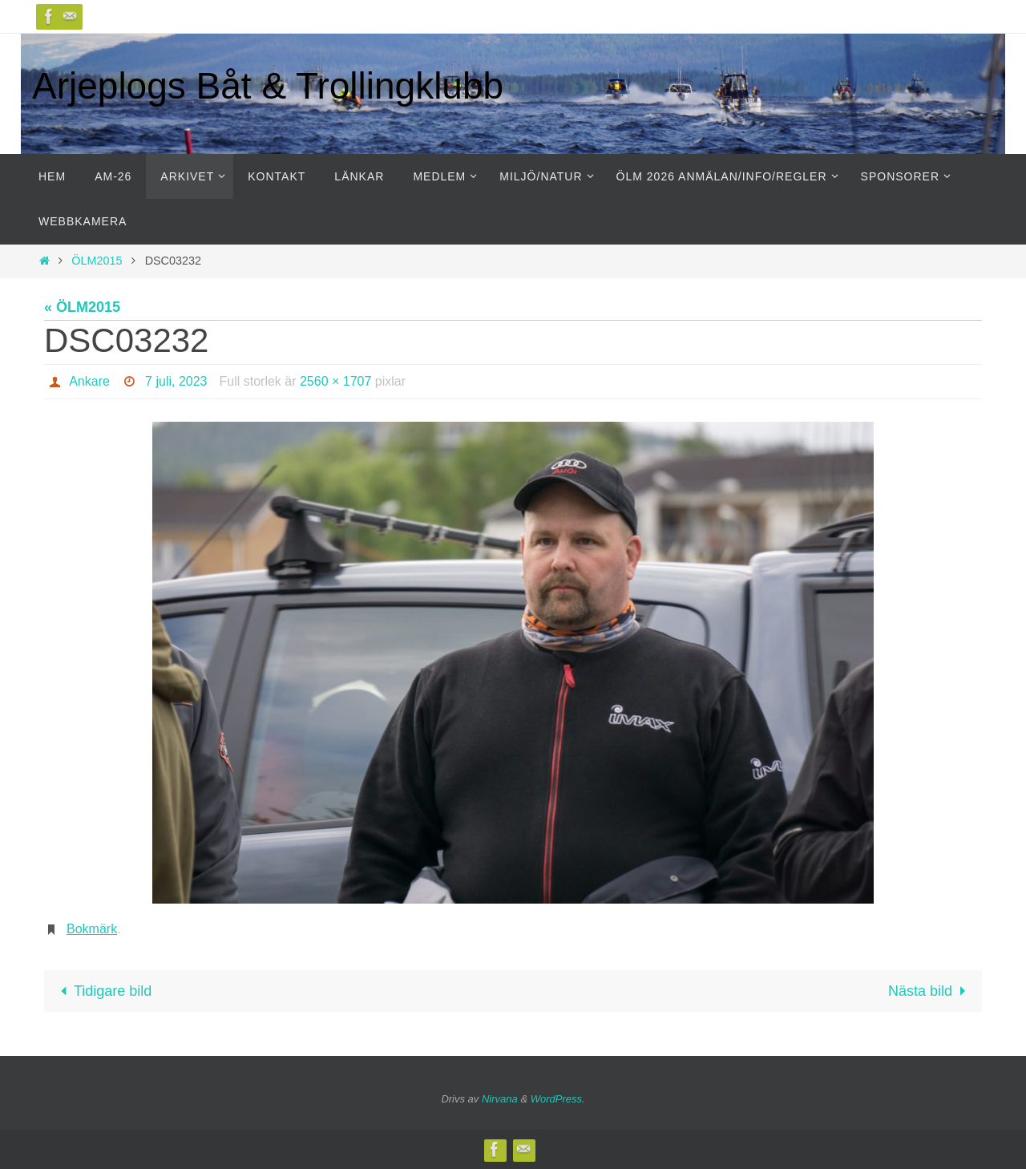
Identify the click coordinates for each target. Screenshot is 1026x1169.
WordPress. (558, 1099)
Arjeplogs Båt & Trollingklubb (267, 86)
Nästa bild (930, 991)
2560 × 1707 (335, 381)
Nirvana (500, 1099)
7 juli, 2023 (176, 381)
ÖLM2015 (96, 260)
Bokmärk (92, 929)
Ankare (89, 381)
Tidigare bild (103, 991)
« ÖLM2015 (82, 307)
